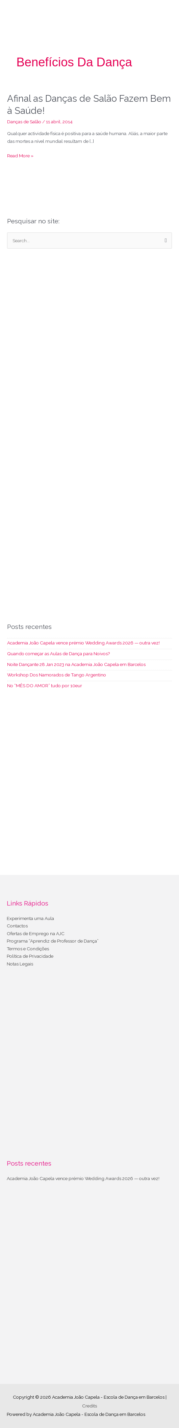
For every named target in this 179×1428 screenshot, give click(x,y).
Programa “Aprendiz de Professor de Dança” (53, 941)
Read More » (20, 156)
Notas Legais (20, 963)
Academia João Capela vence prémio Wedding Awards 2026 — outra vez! (83, 642)
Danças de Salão (24, 121)
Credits (89, 1405)
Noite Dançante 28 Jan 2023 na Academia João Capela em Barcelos (76, 664)
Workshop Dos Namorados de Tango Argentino (56, 674)
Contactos (17, 925)
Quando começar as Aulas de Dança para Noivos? (58, 653)
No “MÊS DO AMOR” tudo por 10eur (44, 685)
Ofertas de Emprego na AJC (36, 933)
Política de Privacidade (30, 956)
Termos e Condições (28, 948)
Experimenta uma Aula (30, 918)
